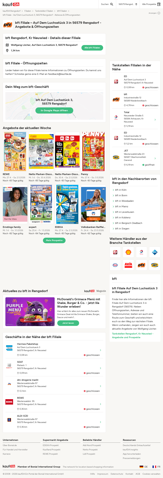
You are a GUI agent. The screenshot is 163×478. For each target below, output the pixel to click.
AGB (138, 474)
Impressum (102, 474)
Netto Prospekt (90, 449)
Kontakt (129, 474)
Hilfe (92, 474)
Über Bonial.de (10, 445)
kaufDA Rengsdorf (11, 11)
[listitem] (15, 157)
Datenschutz (117, 474)
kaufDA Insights (130, 449)
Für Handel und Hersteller (15, 449)
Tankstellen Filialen (44, 11)
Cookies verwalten (151, 474)
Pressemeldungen (131, 458)
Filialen (27, 11)
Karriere (6, 454)
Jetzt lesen (68, 323)
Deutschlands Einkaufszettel (136, 445)
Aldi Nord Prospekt (92, 445)
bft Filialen (62, 11)
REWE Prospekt (50, 454)
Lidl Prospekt (89, 454)
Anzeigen (154, 13)
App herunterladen (132, 454)
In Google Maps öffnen (54, 110)
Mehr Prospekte (54, 240)
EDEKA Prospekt (51, 445)
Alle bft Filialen (92, 47)
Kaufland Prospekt (51, 449)
